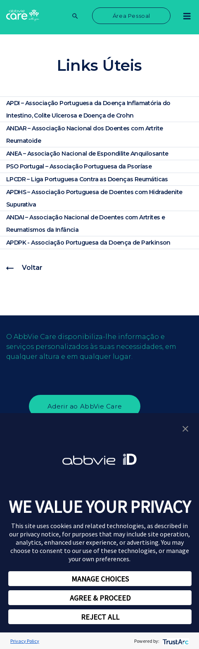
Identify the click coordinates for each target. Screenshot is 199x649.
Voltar (24, 268)
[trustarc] (174, 641)
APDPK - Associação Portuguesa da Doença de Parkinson (88, 242)
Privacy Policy (24, 641)
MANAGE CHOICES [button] (100, 579)
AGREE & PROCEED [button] (100, 598)
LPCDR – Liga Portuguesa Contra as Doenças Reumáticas (87, 179)
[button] (185, 427)
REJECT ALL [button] (100, 617)
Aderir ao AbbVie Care (84, 406)
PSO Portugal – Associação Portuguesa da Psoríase (79, 166)
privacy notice (39, 534)
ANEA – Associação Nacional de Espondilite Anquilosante (87, 153)
